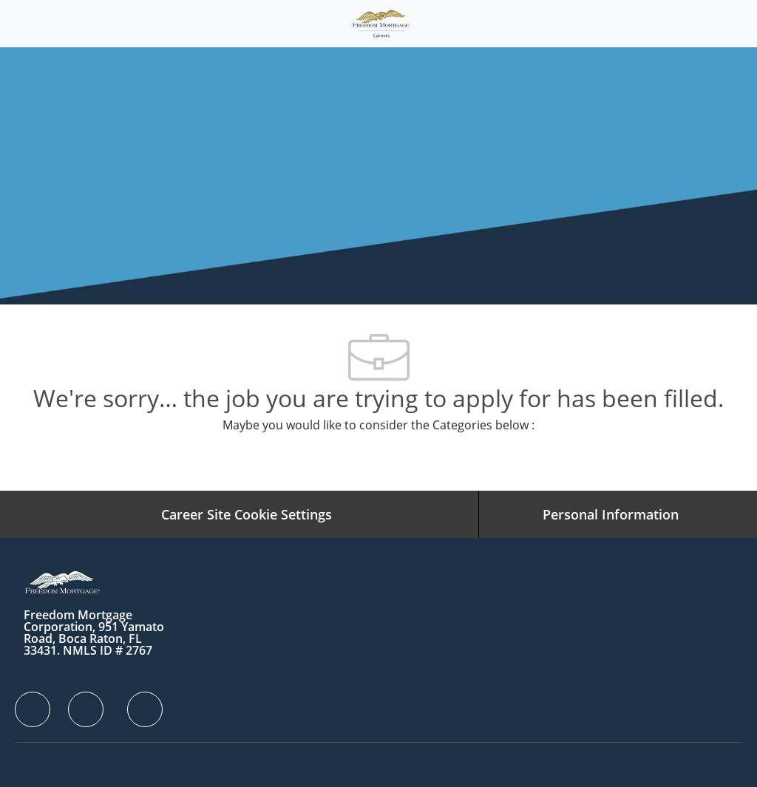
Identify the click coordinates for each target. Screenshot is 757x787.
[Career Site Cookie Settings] (246, 514)
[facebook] (32, 709)
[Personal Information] (610, 514)
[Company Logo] (381, 23)
